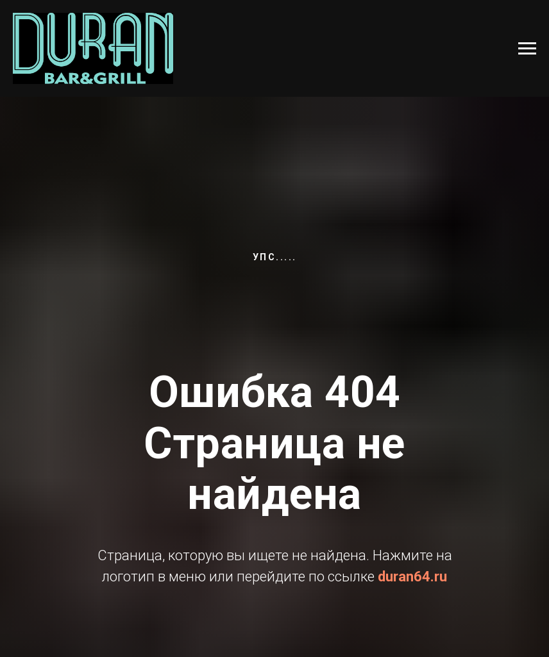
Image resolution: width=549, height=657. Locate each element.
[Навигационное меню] (527, 48)
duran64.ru (412, 577)
